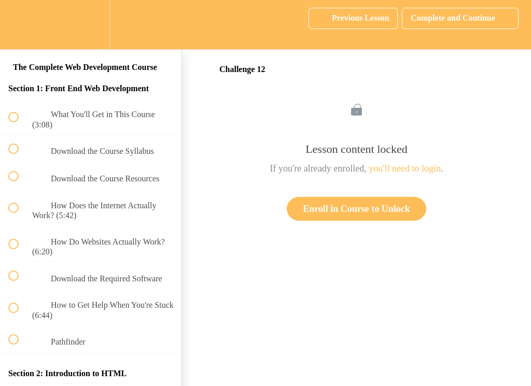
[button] (19, 24)
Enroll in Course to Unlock (356, 209)
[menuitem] (91, 24)
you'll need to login (405, 168)
